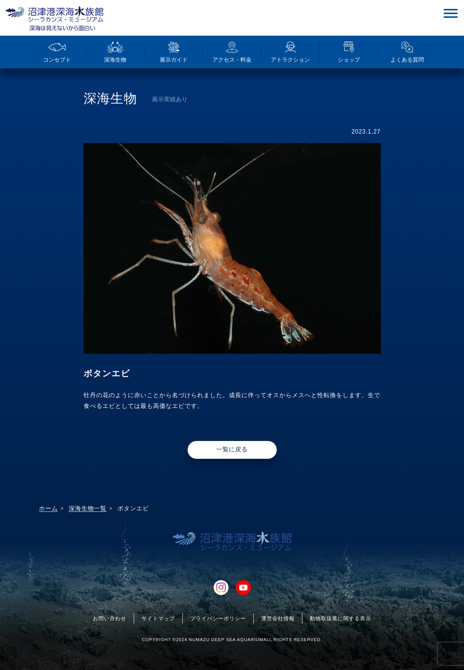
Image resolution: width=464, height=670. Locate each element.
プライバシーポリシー (218, 618)
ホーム (48, 508)
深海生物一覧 (88, 508)
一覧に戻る (232, 449)
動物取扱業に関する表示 (340, 618)
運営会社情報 (278, 618)
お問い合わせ (109, 618)
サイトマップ (158, 618)
